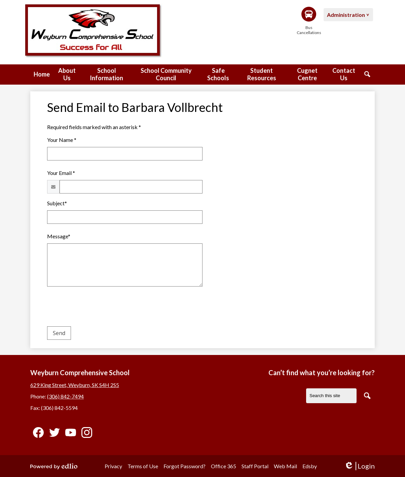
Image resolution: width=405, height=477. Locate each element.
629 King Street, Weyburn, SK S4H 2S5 (74, 385)
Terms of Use (142, 466)
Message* (58, 236)
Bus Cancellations (309, 21)
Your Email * (61, 173)
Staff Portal (255, 466)
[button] (67, 74)
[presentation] (98, 308)
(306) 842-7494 (65, 396)
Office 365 (223, 466)
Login (359, 466)
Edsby (309, 466)
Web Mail (285, 466)
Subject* (57, 203)
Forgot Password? (184, 466)
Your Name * (61, 140)
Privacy (113, 466)
